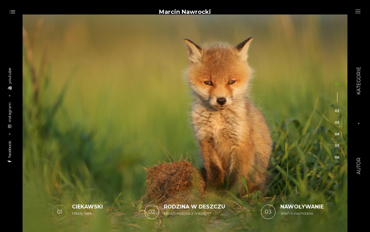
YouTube (9, 78)
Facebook (9, 151)
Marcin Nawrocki (185, 11)
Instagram (9, 115)
